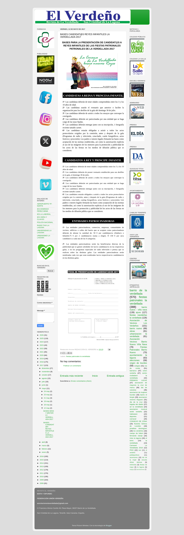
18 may (47, 405)
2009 (42, 480)
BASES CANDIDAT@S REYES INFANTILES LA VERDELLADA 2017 (48, 430)
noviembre (46, 372)
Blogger (109, 525)
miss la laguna (135, 438)
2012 (42, 470)
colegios (137, 366)
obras (132, 331)
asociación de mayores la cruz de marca (138, 385)
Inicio (95, 375)
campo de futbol (136, 433)
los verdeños (138, 431)
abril (43, 442)
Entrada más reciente (71, 375)
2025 (42, 338)
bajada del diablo (136, 404)
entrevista (133, 465)
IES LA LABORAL (44, 214)
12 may (47, 408)
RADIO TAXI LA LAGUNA (43, 226)
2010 (42, 476)
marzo (44, 445)
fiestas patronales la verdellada (78, 356)
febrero (45, 449)
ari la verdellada (136, 407)
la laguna (140, 467)
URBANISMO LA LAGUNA (43, 237)
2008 (42, 483)
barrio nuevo (136, 328)
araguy (132, 469)
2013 (42, 466)
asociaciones (140, 469)
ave (140, 450)
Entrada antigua (115, 375)
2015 (42, 460)
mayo (44, 388)
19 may (47, 401)
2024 (42, 342)
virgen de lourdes (138, 363)
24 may (47, 391)
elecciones (135, 360)
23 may (47, 395)
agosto (44, 378)
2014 (42, 463)
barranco (133, 371)
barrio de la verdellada (138, 292)
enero (44, 452)
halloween (133, 414)
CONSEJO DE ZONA (138, 421)
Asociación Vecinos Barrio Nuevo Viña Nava (138, 341)
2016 (42, 456)
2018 (42, 362)
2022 (42, 348)
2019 (42, 359)
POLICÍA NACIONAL (45, 222)
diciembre (46, 368)
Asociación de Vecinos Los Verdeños (138, 323)
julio (43, 382)
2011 (42, 473)
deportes (133, 416)
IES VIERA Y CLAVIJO (42, 218)
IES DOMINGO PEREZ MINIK (43, 210)
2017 (42, 365)
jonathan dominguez (138, 428)
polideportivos (134, 455)
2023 (42, 345)
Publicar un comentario (72, 366)
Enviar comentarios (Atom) (81, 381)
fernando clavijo (136, 436)
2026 (42, 335)
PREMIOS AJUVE (138, 380)
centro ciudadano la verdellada (138, 375)
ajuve (138, 312)
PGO (132, 450)
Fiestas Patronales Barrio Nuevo (138, 350)
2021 (42, 352)
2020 (42, 355)
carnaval (133, 419)
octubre (45, 375)
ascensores (134, 457)
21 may (47, 398)
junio (44, 385)
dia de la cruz (136, 402)
